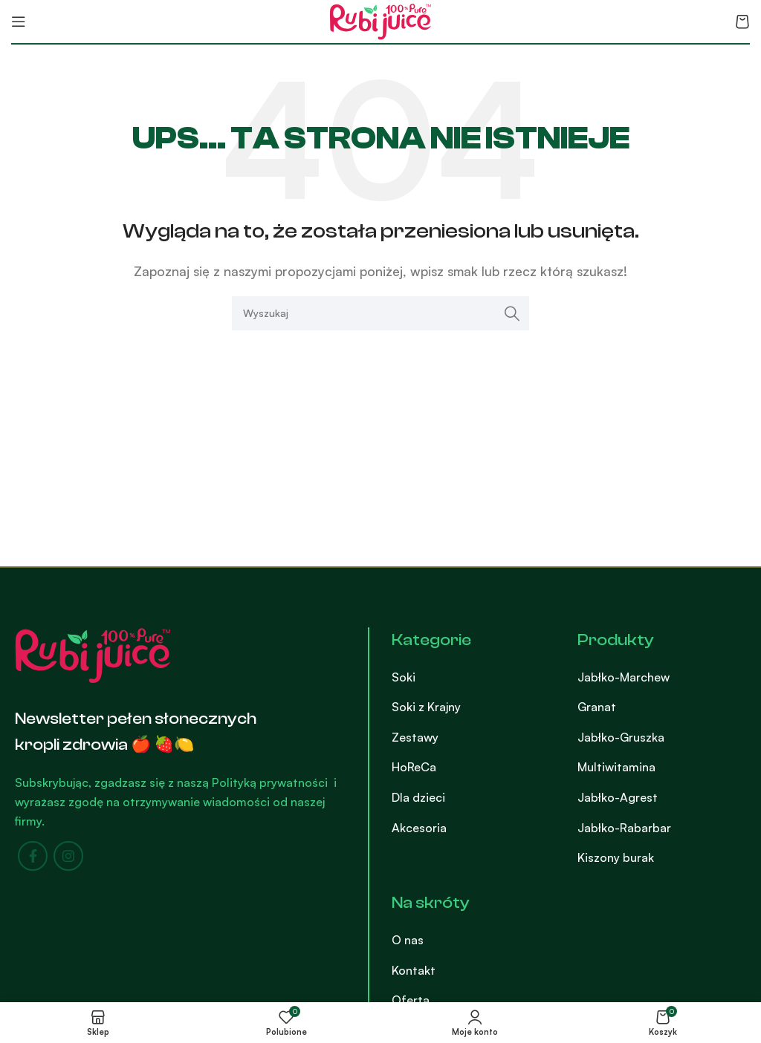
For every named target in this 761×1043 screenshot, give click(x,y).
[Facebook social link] (33, 856)
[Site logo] (380, 20)
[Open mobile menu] (18, 21)
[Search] (380, 313)
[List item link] (473, 677)
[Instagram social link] (68, 856)
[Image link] (93, 654)
